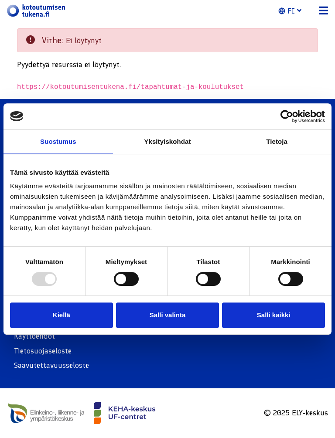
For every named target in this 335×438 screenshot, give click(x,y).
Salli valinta (168, 315)
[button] (295, 11)
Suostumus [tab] (58, 141)
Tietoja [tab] (276, 141)
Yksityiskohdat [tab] (167, 141)
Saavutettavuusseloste (51, 365)
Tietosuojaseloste (43, 351)
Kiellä (61, 315)
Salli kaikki (274, 315)
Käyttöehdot (34, 336)
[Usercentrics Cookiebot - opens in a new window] (287, 116)
